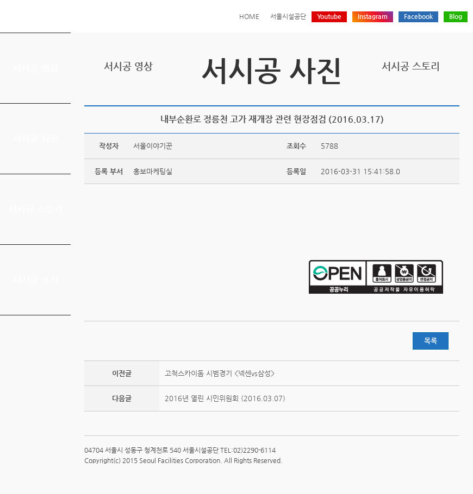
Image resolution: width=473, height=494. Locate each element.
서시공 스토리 (35, 209)
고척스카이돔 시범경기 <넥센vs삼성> (220, 373)
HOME (249, 16)
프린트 (385, 96)
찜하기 (452, 96)
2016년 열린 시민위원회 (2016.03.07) (225, 398)
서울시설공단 (288, 16)
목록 (430, 341)
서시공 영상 (36, 67)
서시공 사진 (36, 138)
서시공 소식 (36, 279)
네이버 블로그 (436, 96)
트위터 (402, 96)
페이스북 (419, 96)
